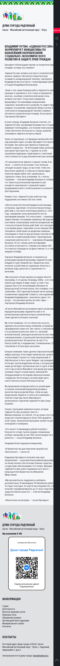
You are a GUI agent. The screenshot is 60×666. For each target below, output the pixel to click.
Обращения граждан (11, 617)
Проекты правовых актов (13, 612)
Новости (57, 30)
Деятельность (8, 609)
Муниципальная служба (13, 623)
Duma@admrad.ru (40, 655)
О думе (5, 606)
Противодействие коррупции (15, 620)
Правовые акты (9, 614)
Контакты (6, 626)
